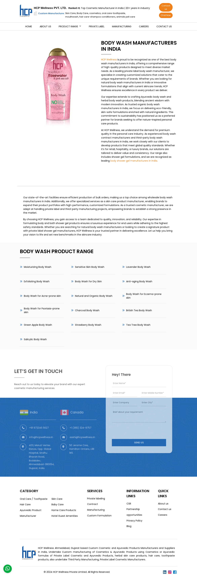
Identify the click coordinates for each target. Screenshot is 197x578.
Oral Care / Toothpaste (33, 499)
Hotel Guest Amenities (64, 516)
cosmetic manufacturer (149, 205)
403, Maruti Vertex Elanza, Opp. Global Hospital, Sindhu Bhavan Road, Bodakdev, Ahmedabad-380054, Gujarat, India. (41, 464)
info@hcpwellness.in (41, 444)
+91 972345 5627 (39, 435)
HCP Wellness (109, 59)
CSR (129, 503)
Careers (144, 26)
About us (45, 26)
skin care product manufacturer (125, 201)
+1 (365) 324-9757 (80, 435)
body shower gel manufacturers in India (133, 160)
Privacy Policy (134, 520)
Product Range (68, 26)
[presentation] (135, 426)
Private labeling (96, 498)
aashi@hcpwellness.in (82, 444)
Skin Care (56, 499)
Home (28, 26)
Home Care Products (63, 510)
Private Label (96, 26)
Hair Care (25, 504)
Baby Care (57, 504)
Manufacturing (121, 26)
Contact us (166, 7)
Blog (129, 526)
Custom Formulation (99, 515)
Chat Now (166, 15)
